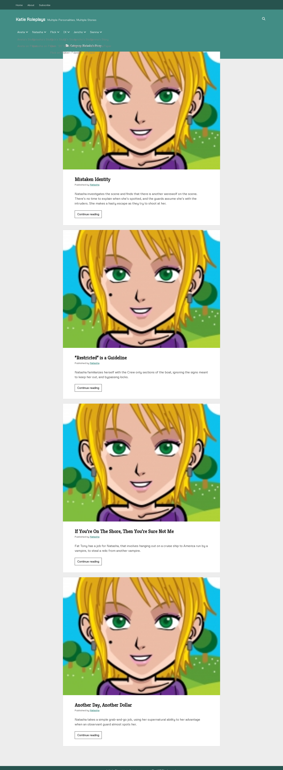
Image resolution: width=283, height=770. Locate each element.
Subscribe (44, 5)
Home (19, 5)
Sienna (104, 32)
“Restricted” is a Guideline (141, 288)
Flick (57, 32)
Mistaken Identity (141, 109)
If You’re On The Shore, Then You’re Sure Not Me (141, 461)
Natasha (39, 32)
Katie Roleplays (30, 19)
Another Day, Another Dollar (141, 635)
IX (70, 32)
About (30, 5)
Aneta (21, 32)
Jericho (86, 32)
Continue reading (89, 213)
